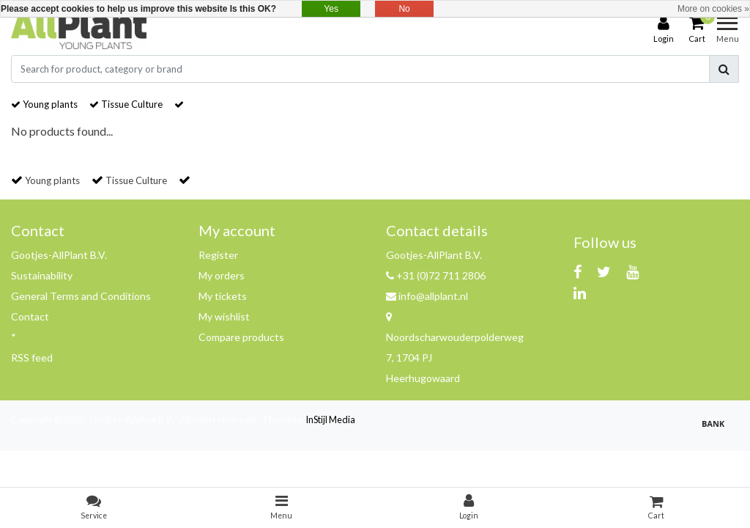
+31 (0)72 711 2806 (436, 275)
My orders (221, 275)
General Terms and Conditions (81, 296)
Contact (30, 316)
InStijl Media (330, 419)
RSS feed (32, 357)
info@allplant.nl (427, 296)
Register (218, 255)
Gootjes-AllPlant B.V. (59, 255)
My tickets (222, 296)
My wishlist (224, 316)
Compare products (241, 337)
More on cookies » (713, 9)
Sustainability (42, 275)
